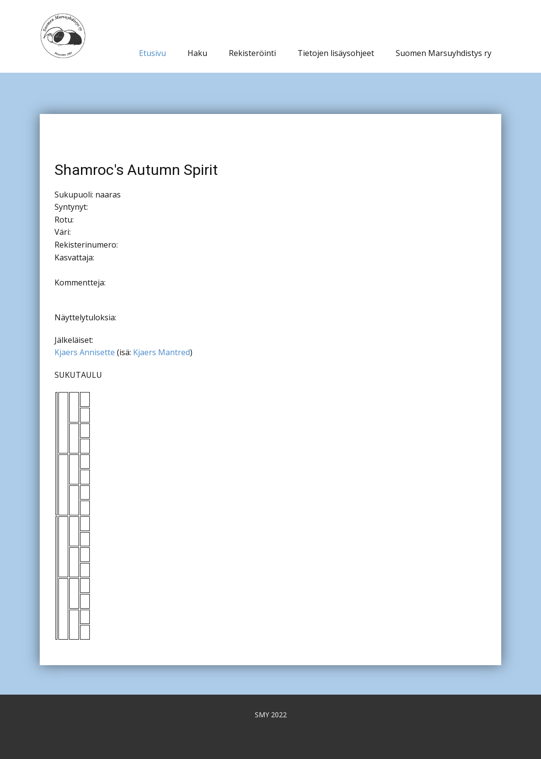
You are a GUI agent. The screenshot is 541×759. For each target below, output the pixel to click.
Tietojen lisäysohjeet (336, 53)
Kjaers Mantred (161, 352)
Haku (197, 53)
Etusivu (152, 53)
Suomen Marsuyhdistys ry (443, 53)
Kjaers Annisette (84, 352)
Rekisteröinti (252, 53)
